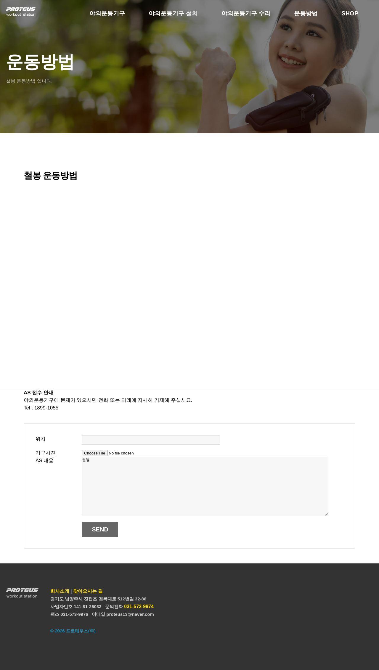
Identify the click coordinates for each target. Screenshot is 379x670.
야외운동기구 (107, 13)
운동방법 (306, 13)
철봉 (205, 486)
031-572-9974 (139, 606)
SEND (100, 529)
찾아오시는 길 (88, 591)
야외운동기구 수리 (246, 13)
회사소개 (59, 591)
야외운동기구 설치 (173, 13)
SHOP (349, 13)
